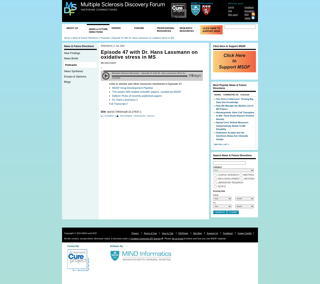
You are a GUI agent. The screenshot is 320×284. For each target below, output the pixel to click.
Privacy (135, 233)
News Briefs (71, 58)
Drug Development (229, 179)
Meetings (248, 175)
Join (230, 11)
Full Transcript (117, 103)
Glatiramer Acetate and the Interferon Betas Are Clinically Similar (232, 136)
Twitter (247, 18)
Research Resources (187, 29)
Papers (116, 28)
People (222, 187)
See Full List (221, 144)
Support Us (212, 233)
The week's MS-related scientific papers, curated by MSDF (146, 91)
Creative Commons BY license (145, 238)
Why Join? (233, 15)
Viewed (217, 95)
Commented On (231, 95)
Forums (139, 28)
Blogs (67, 81)
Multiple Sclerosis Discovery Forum (123, 6)
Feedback (249, 7)
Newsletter (249, 11)
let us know (177, 238)
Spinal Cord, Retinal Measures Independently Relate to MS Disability (232, 125)
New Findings (72, 53)
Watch (151, 116)
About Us (72, 28)
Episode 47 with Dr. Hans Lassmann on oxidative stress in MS (143, 38)
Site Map (197, 233)
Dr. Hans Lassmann (124, 99)
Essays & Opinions (75, 76)
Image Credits (245, 233)
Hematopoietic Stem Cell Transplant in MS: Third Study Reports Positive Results (235, 115)
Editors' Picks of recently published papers (137, 95)
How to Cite (167, 233)
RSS (246, 14)
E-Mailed (245, 95)
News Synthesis (73, 71)
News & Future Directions (98, 30)
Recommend (126, 116)
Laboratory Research (230, 183)
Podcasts (105, 38)
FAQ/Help (183, 233)
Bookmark (140, 116)
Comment (109, 116)
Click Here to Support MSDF (211, 29)
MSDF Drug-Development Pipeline (132, 87)
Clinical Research (228, 175)
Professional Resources (166, 29)
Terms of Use (150, 233)
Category (217, 167)
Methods (249, 179)
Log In (231, 7)
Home (67, 38)
